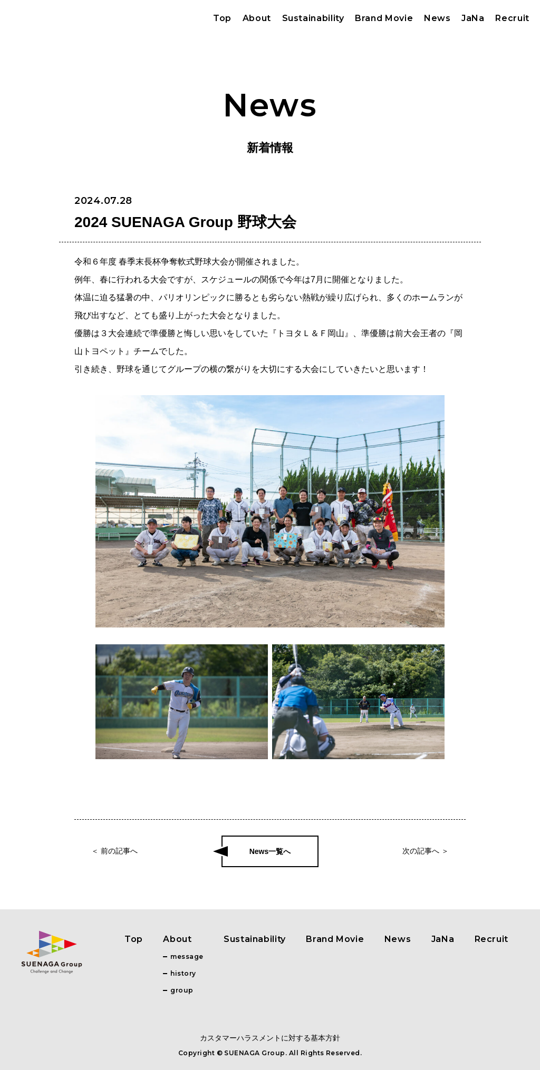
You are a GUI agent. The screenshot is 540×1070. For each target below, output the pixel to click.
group (181, 990)
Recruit (512, 18)
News (437, 18)
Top (222, 18)
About (257, 18)
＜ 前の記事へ (114, 851)
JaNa (473, 18)
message (186, 956)
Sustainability (313, 18)
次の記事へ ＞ (425, 851)
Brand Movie (384, 18)
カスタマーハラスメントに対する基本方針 (270, 1038)
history (183, 973)
